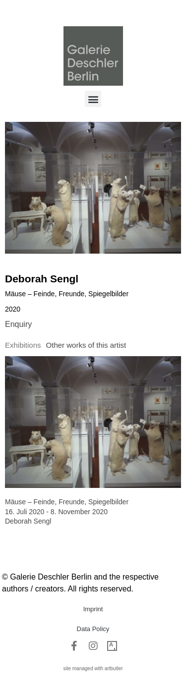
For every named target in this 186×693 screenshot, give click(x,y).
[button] (93, 99)
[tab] (23, 345)
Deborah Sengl (41, 278)
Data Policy (93, 629)
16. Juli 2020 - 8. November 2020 (56, 512)
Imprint (93, 609)
